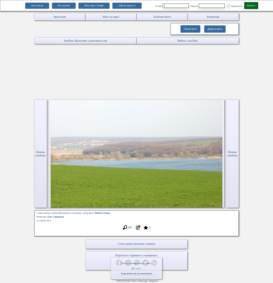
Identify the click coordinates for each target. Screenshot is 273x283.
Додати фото (215, 29)
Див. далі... (136, 268)
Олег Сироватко (55, 216)
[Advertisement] (114, 72)
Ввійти (251, 5)
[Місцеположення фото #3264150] (138, 229)
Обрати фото (190, 29)
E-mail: (172, 6)
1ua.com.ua (37, 5)
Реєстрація (64, 5)
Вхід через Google (94, 5)
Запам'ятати (234, 5)
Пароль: (208, 6)
